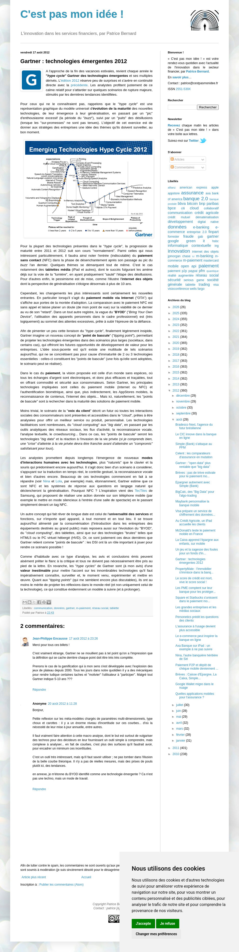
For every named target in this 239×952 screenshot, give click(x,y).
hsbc (215, 241)
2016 (176, 366)
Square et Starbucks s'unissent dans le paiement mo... (196, 599)
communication (43, 608)
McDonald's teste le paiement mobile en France (195, 532)
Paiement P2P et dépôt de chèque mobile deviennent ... (196, 666)
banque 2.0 (195, 198)
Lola (59, 481)
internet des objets (205, 251)
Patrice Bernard (197, 71)
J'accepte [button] (143, 923)
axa (208, 193)
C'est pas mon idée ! (72, 14)
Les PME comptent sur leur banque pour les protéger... (195, 589)
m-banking (204, 256)
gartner (70, 608)
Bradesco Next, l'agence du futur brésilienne (194, 426)
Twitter (194, 140)
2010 (176, 754)
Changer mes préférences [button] (156, 934)
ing (217, 246)
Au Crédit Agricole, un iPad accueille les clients (193, 522)
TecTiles (141, 491)
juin (179, 711)
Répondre (39, 689)
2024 (176, 319)
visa (216, 284)
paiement (209, 265)
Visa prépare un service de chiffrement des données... (195, 512)
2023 (176, 325)
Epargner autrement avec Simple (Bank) (192, 484)
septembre (183, 413)
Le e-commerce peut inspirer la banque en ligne (196, 637)
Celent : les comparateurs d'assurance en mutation (193, 455)
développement (180, 222)
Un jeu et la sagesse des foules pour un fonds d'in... (196, 551)
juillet (180, 705)
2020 (176, 343)
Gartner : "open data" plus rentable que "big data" (193, 464)
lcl (193, 256)
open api (188, 266)
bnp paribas (209, 203)
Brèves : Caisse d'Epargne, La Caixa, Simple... (196, 676)
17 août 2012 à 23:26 (83, 638)
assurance (192, 192)
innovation (179, 251)
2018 (176, 354)
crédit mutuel (179, 217)
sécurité (174, 280)
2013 (176, 384)
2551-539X (183, 89)
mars (180, 728)
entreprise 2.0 (196, 232)
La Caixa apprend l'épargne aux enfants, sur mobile (197, 541)
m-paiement (83, 608)
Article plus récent (34, 877)
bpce (172, 208)
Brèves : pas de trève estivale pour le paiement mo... (195, 474)
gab (200, 236)
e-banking (201, 227)
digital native (208, 222)
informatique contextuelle (189, 245)
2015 (176, 372)
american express (193, 187)
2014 (176, 378)
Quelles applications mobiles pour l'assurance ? (194, 695)
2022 (176, 331)
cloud (194, 208)
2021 (176, 337)
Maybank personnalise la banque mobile (192, 503)
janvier (181, 740)
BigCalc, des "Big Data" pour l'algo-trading (194, 493)
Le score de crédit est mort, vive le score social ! (193, 580)
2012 (176, 390)
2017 (176, 361)
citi (183, 208)
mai (179, 716)
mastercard (211, 260)
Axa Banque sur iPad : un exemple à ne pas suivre (193, 647)
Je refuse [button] (167, 923)
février (181, 735)
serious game (194, 280)
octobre (181, 407)
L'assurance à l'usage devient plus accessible (195, 628)
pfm (202, 271)
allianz (172, 187)
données (59, 608)
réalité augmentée (180, 275)
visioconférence (178, 289)
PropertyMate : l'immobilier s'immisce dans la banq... (194, 570)
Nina (46, 481)
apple (215, 187)
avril (179, 723)
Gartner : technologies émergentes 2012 (190, 561)
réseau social (100, 608)
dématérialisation (207, 217)
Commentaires (182, 167)
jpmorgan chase (179, 256)
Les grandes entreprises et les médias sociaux (195, 609)
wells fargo (197, 289)
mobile (173, 266)
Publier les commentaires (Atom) (61, 884)
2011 (176, 748)
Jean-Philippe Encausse (50, 638)
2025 (176, 313)
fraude (188, 236)
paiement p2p (177, 271)
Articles (177, 159)
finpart (213, 232)
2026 (176, 307)
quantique (213, 270)
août (179, 419)
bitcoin (192, 203)
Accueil (86, 877)
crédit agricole (207, 213)
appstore (174, 193)
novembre (183, 401)
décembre (183, 395)
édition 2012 (70, 80)
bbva (182, 203)
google (173, 241)
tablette (114, 608)
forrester (173, 236)
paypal (192, 271)
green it (195, 241)
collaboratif (211, 208)
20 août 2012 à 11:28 (62, 703)
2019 (176, 349)
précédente (79, 85)
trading (204, 284)
